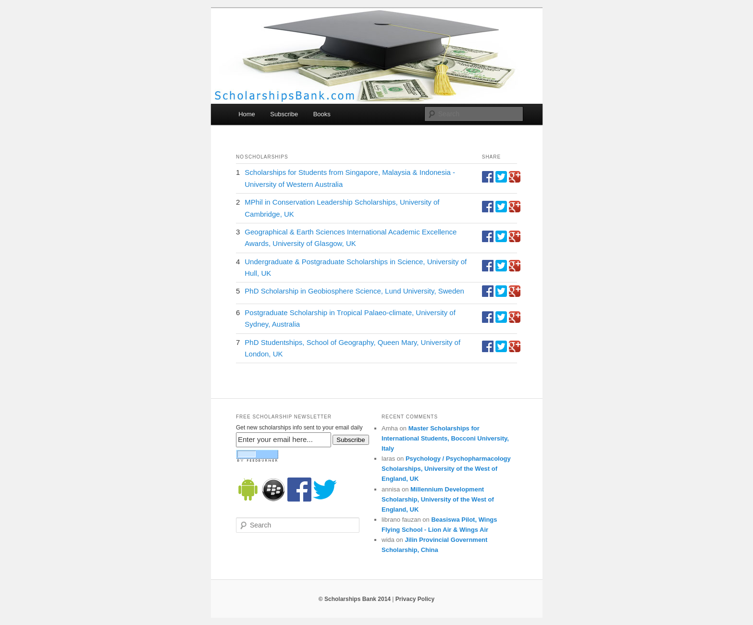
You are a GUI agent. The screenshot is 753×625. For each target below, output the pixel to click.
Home (246, 114)
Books (322, 114)
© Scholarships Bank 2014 (355, 599)
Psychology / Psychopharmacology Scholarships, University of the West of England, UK (446, 468)
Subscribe (284, 114)
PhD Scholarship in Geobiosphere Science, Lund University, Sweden (354, 291)
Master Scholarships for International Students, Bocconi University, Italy (445, 438)
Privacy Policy (414, 599)
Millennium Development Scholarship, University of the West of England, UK (438, 499)
